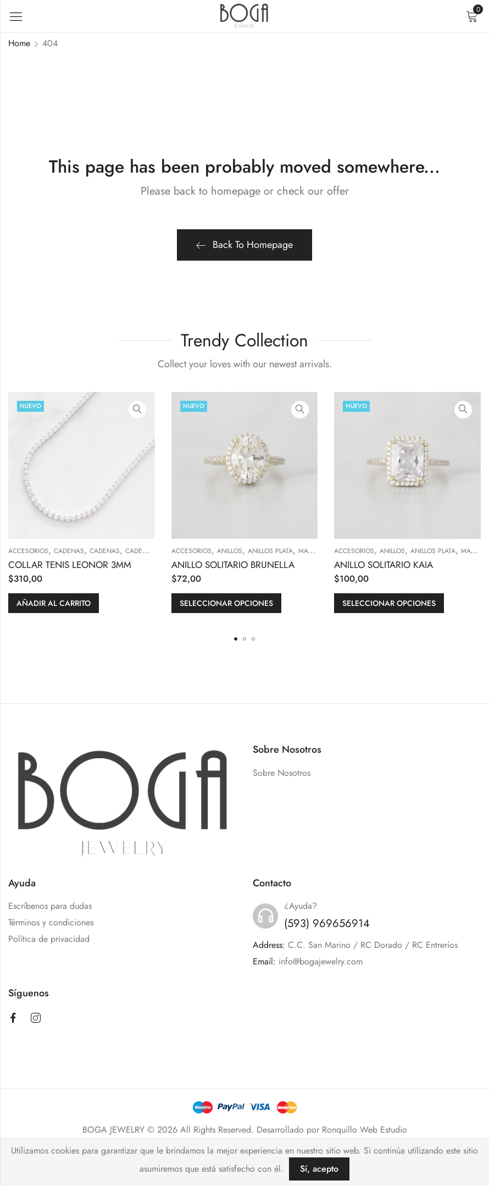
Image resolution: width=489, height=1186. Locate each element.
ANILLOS (229, 551)
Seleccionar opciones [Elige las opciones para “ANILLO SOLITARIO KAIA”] (389, 603)
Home (19, 43)
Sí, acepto (319, 1168)
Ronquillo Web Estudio (364, 1129)
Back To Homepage (244, 245)
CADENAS (69, 551)
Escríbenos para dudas (50, 906)
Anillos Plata (270, 551)
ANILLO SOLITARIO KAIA (383, 564)
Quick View (137, 409)
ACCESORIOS (28, 551)
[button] (235, 639)
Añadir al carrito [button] (53, 603)
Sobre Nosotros (281, 772)
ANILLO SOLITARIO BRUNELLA (232, 564)
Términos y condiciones (50, 922)
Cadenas (105, 551)
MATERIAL (312, 551)
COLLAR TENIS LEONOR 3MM (69, 564)
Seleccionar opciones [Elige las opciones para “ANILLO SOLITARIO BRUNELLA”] (226, 603)
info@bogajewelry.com (321, 961)
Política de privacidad (49, 939)
